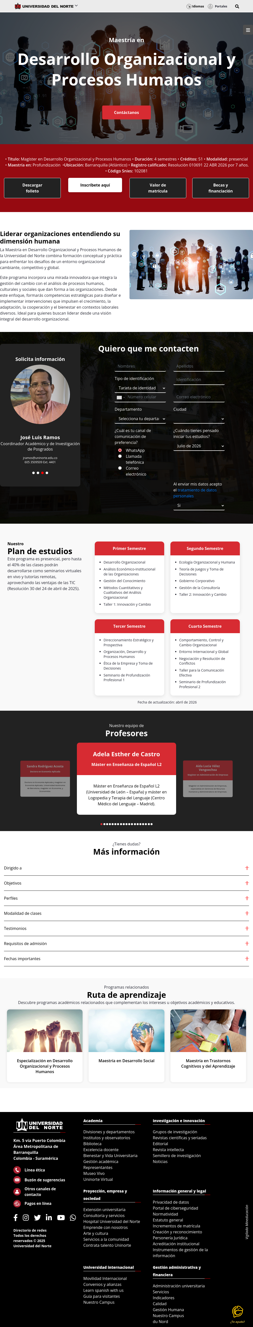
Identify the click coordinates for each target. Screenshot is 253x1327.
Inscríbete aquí (95, 185)
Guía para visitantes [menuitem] (101, 1296)
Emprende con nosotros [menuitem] (105, 1227)
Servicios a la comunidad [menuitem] (106, 1239)
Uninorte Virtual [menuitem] (98, 1179)
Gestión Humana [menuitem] (168, 1309)
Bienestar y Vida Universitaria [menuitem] (110, 1155)
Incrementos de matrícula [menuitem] (176, 1226)
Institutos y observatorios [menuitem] (106, 1137)
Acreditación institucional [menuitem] (176, 1243)
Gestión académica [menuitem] (100, 1161)
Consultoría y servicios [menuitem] (104, 1215)
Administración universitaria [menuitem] (179, 1286)
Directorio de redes (30, 1230)
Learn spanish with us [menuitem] (103, 1290)
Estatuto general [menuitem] (168, 1220)
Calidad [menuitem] (160, 1303)
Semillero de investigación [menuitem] (177, 1155)
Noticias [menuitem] (160, 1161)
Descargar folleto (32, 188)
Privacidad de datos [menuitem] (171, 1202)
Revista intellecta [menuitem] (168, 1149)
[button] (237, 6)
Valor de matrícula (158, 188)
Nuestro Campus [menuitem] (99, 1302)
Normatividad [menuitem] (165, 1214)
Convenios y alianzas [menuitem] (102, 1284)
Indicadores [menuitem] (163, 1297)
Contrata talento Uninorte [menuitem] (107, 1245)
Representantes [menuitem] (97, 1167)
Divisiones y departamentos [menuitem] (109, 1132)
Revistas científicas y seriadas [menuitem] (180, 1137)
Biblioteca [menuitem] (92, 1143)
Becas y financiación (220, 188)
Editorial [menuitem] (160, 1143)
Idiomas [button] (195, 6)
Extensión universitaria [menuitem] (104, 1209)
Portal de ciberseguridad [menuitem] (175, 1208)
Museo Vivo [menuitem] (94, 1173)
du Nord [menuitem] (160, 1321)
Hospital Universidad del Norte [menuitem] (111, 1221)
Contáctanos (126, 112)
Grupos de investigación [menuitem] (175, 1132)
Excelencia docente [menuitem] (101, 1149)
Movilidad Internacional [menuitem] (105, 1278)
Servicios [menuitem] (161, 1292)
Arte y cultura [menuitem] (95, 1233)
